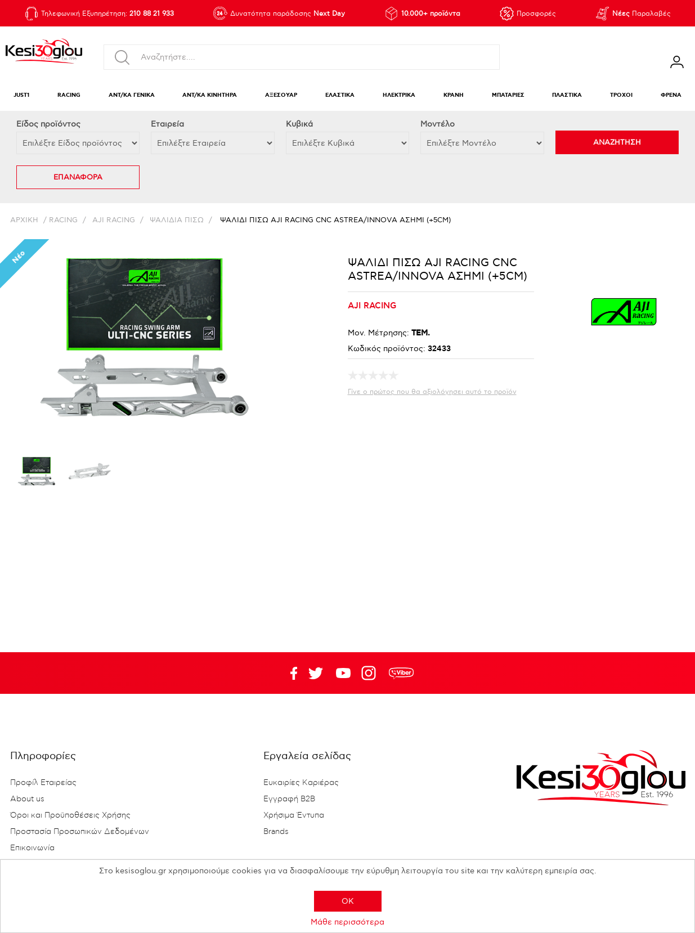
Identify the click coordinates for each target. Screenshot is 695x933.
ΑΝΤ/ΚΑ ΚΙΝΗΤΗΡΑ (209, 95)
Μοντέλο (437, 124)
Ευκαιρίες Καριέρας (301, 782)
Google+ (370, 673)
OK (348, 901)
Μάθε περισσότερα (347, 922)
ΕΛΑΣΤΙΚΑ (340, 95)
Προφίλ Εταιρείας (43, 782)
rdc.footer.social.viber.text (401, 673)
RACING (68, 95)
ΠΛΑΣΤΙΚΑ (567, 95)
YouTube (315, 673)
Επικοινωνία (32, 848)
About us (27, 799)
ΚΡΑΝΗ (453, 95)
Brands (276, 831)
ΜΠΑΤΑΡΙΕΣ (508, 95)
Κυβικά (299, 124)
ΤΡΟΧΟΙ (621, 95)
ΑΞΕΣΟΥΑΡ (281, 95)
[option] (36, 474)
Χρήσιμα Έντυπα (293, 815)
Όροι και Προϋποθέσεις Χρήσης (70, 815)
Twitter (343, 673)
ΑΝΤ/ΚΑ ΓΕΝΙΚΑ (132, 95)
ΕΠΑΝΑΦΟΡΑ (77, 177)
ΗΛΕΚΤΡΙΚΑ (399, 95)
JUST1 (21, 95)
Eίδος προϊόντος (48, 124)
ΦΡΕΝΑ (671, 95)
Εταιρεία (167, 124)
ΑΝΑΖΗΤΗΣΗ (617, 142)
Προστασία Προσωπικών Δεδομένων (79, 831)
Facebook (288, 673)
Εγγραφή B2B (289, 799)
